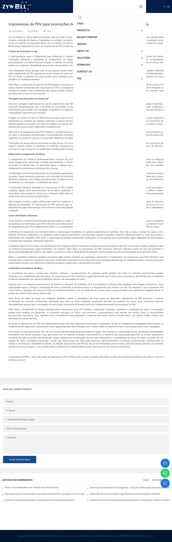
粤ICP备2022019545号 (132, 536)
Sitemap (149, 536)
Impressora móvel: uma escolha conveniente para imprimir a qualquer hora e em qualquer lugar (45, 494)
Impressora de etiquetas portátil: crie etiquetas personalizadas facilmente (40, 500)
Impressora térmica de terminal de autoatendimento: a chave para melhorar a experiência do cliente (130, 500)
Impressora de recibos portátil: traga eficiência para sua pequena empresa (125, 494)
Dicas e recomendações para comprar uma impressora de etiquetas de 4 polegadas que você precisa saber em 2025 (32, 487)
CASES (146, 480)
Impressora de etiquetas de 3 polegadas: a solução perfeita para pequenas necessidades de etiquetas (130, 487)
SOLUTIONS (157, 480)
